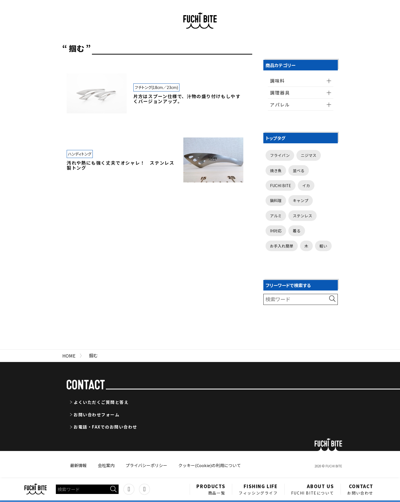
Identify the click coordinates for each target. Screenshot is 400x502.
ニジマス (308, 155)
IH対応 (276, 230)
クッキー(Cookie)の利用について (209, 465)
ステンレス (302, 215)
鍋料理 (276, 200)
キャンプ (300, 200)
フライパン (280, 155)
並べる (298, 170)
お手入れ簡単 (281, 246)
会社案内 (106, 465)
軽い (323, 246)
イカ (306, 185)
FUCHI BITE (280, 185)
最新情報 (78, 465)
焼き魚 (276, 170)
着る (297, 230)
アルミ (276, 215)
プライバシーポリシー (146, 465)
